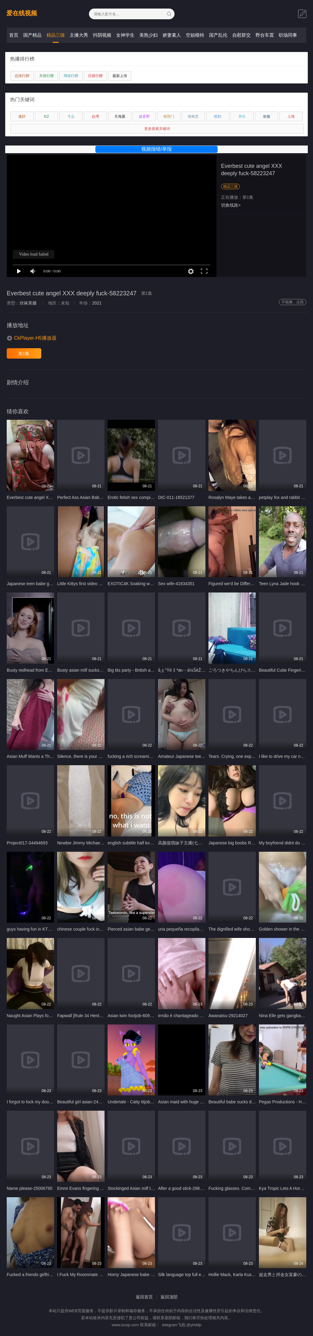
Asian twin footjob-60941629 (135, 1015)
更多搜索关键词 (157, 129)
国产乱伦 (218, 35)
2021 (96, 303)
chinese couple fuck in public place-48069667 (100, 929)
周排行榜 (71, 76)
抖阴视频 (102, 35)
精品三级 (55, 35)
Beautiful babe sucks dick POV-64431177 (247, 1101)
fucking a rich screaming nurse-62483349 (147, 756)
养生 (242, 116)
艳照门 (168, 116)
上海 (291, 116)
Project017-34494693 (27, 842)
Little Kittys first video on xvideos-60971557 (98, 583)
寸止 (71, 116)
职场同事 (288, 35)
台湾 (95, 116)
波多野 (144, 116)
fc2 (46, 116)
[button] (32, 338)
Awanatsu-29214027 (228, 1015)
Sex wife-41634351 (176, 583)
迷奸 (22, 116)
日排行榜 (95, 76)
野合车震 (265, 35)
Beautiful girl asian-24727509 (84, 1101)
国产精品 (32, 35)
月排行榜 (46, 76)
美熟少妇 (148, 35)
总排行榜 (22, 76)
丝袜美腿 (28, 303)
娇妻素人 (172, 35)
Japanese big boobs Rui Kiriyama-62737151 (250, 842)
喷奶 (217, 116)
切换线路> (231, 205)
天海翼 (119, 116)
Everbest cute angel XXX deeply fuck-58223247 (52, 497)
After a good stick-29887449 (185, 1188)
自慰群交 (241, 35)
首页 (13, 35)
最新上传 (119, 76)
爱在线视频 (21, 13)
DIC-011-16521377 (176, 497)
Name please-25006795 (29, 1188)
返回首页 (144, 1296)
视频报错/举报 (156, 149)
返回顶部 (169, 1296)
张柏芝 (193, 116)
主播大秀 (79, 35)
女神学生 (125, 35)
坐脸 (266, 116)
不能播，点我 (293, 302)
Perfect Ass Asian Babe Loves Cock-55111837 (101, 497)
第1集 (23, 353)
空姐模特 (195, 35)
